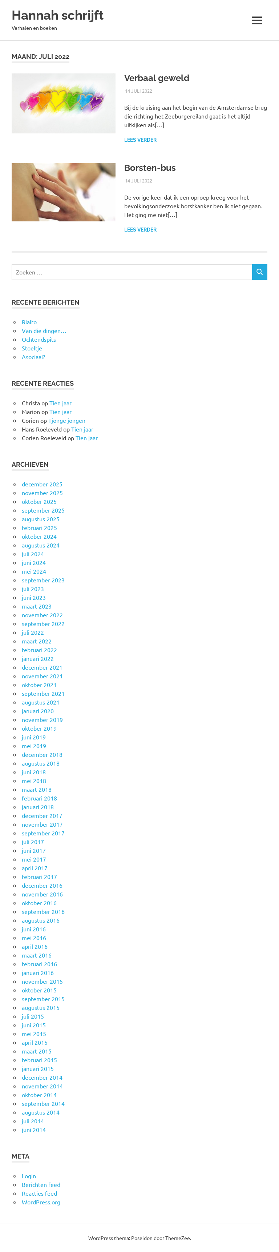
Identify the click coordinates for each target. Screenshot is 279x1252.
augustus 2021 (41, 702)
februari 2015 (39, 1059)
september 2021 (43, 693)
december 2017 (42, 815)
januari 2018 (38, 806)
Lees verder (140, 140)
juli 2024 (33, 553)
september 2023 (43, 579)
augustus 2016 (41, 920)
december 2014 (42, 1077)
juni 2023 (34, 597)
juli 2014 (33, 1120)
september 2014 (43, 1103)
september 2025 (43, 510)
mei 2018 (34, 780)
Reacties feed (39, 1193)
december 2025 (42, 483)
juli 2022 (33, 632)
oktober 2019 (39, 728)
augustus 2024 (41, 545)
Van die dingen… (44, 330)
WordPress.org (41, 1201)
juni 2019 (34, 737)
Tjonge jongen (66, 420)
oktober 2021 (39, 684)
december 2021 (42, 667)
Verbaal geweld (156, 78)
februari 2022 (39, 649)
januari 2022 (38, 658)
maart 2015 (37, 1051)
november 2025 (42, 492)
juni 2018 (34, 771)
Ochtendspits (39, 339)
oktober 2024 (39, 536)
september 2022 (43, 623)
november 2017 (42, 824)
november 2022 (42, 614)
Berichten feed (41, 1184)
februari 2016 (39, 963)
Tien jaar (60, 402)
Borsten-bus (150, 167)
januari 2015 (38, 1068)
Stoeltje (32, 348)
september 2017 (43, 832)
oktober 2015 (39, 990)
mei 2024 (34, 571)
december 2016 (42, 885)
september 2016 (43, 911)
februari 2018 (39, 798)
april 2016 (35, 946)
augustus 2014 (41, 1112)
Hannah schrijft (58, 15)
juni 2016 (34, 928)
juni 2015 (34, 1024)
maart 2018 (37, 789)
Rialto (29, 321)
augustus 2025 (41, 518)
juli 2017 (33, 841)
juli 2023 (33, 588)
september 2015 (43, 998)
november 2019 (42, 719)
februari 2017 (39, 876)
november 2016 (42, 894)
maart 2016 (37, 955)
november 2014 (42, 1086)
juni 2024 (34, 562)
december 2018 (42, 754)
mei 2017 (34, 859)
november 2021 (42, 675)
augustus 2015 (41, 1007)
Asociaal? (33, 356)
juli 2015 (33, 1016)
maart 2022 (37, 641)
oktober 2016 (39, 902)
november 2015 (42, 981)
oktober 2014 (39, 1094)
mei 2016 (34, 937)
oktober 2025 (39, 501)
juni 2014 (34, 1129)
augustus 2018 (41, 763)
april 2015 (35, 1042)
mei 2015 (34, 1033)
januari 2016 (38, 972)
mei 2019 (34, 745)
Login (29, 1175)
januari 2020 (38, 710)
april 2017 (35, 867)
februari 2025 (39, 527)
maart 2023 (37, 606)
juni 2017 (34, 850)
